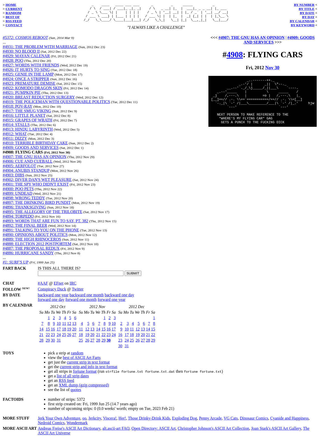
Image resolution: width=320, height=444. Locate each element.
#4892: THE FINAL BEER (25, 229)
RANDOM (13, 13)
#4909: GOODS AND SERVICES (31, 151)
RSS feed (66, 384)
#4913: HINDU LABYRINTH (28, 133)
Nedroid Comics (51, 426)
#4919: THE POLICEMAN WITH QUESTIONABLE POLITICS (56, 105)
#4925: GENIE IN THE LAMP (28, 78)
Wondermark (77, 426)
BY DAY (308, 17)
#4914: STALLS (16, 128)
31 (59, 344)
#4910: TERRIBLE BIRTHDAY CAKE (35, 147)
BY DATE (307, 13)
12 (69, 327)
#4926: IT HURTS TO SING (26, 73)
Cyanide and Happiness (289, 422)
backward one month (87, 299)
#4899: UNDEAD (17, 197)
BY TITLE (306, 9)
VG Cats (231, 422)
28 (41, 344)
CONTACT (14, 25)
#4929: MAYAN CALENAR (26, 60)
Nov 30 (272, 71)
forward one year (111, 303)
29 (48, 344)
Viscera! (109, 422)
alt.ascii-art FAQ (115, 432)
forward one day (51, 303)
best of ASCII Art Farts (81, 361)
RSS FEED (14, 21)
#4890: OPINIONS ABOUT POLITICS (35, 238)
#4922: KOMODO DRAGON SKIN (32, 92)
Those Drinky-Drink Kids (149, 422)
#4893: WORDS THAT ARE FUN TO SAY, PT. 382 (45, 225)
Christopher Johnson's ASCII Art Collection (213, 432)
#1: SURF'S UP (15, 266)
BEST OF (13, 17)
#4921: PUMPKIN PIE (21, 96)
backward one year (53, 299)
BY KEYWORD (302, 25)
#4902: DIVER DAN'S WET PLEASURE (37, 183)
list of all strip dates (73, 380)
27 (74, 338)
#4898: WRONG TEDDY (24, 202)
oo (84, 422)
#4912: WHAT (15, 137)
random (77, 357)
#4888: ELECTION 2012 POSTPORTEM (37, 247)
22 (48, 338)
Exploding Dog (184, 422)
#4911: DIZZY (15, 142)
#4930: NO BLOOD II (21, 55)
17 (59, 333)
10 (59, 327)
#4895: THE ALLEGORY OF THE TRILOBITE (42, 215)
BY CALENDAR (302, 21)
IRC (73, 287)
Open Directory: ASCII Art (153, 432)
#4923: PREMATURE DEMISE (29, 87)
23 (53, 338)
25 (64, 338)
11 (64, 327)
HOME (11, 5)
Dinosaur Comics (254, 422)
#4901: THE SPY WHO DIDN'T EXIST (36, 188)
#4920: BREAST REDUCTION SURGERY (39, 101)
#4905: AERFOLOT (19, 170)
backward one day (119, 299)
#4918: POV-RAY (17, 110)
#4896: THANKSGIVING (24, 211)
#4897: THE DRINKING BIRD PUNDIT (37, 206)
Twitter (78, 293)
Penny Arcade (210, 422)
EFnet (58, 287)
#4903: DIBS (13, 179)
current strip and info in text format (88, 370)
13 (74, 327)
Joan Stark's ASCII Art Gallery (276, 432)
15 (48, 333)
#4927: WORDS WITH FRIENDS (31, 69)
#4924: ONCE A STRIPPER (26, 82)
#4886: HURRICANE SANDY (28, 257)
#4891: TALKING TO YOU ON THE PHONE (41, 234)
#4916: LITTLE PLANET (24, 119)
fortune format (85, 375)
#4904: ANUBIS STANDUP (26, 174)
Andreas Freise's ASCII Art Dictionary (69, 432)
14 (41, 333)
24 (59, 338)
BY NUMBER (304, 5)
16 (53, 333)
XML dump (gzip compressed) (84, 389)
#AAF (43, 287)
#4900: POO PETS (18, 192)
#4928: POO (13, 64)
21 (41, 338)
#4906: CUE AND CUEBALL (27, 165)
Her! (122, 422)
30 (53, 344)
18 (64, 333)
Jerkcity (94, 422)
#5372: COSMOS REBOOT (25, 41)
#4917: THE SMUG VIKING (27, 115)
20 (74, 333)
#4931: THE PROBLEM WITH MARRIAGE (40, 50)
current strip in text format (88, 366)
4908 (235, 58)
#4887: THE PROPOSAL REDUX (31, 252)
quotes (76, 393)
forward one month (81, 303)
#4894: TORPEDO (18, 220)
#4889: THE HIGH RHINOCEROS (32, 243)
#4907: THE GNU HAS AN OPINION (34, 160)
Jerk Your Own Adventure (59, 422)
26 (69, 338)
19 (69, 333)
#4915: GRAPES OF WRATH (27, 124)
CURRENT (14, 9)
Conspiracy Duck (52, 293)
